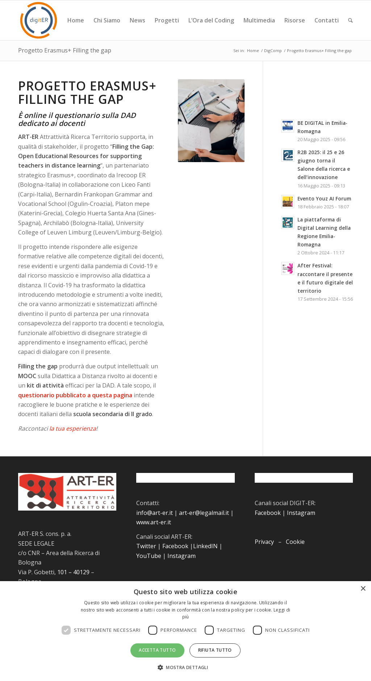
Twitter (146, 546)
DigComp (273, 50)
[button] (185, 667)
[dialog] (185, 631)
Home (253, 50)
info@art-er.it (154, 513)
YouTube (148, 556)
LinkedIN (205, 546)
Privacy (264, 542)
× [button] (363, 589)
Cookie (295, 542)
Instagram (181, 556)
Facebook (175, 546)
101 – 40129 (73, 572)
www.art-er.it (153, 522)
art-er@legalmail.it (204, 513)
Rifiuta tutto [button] (215, 650)
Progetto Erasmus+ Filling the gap (64, 50)
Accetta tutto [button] (157, 650)
